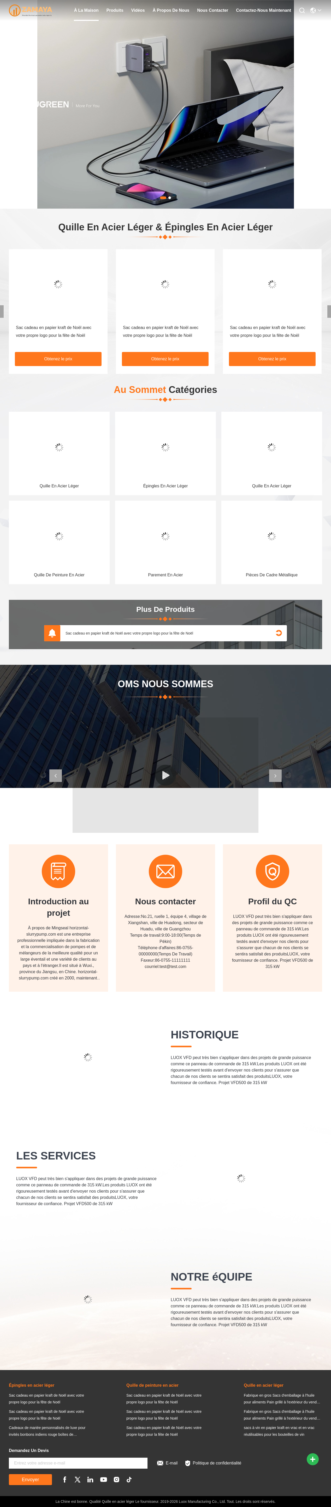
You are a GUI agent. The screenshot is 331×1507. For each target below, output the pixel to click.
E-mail (167, 1463)
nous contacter (212, 10)
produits (115, 10)
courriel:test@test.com (165, 966)
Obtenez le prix (58, 359)
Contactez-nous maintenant (263, 10)
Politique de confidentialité (213, 1463)
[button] (55, 775)
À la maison (86, 10)
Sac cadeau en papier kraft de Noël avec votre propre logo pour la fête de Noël (129, 633)
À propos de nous (171, 10)
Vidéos (138, 10)
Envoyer (30, 1479)
